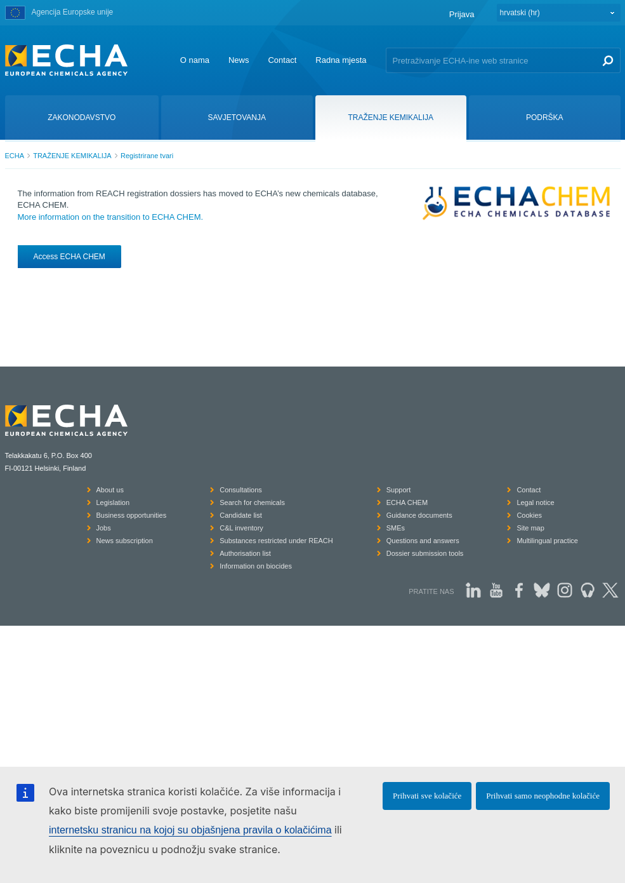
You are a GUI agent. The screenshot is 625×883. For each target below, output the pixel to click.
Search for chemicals (252, 502)
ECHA (15, 155)
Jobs (103, 528)
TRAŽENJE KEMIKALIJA (72, 155)
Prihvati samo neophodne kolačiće (543, 795)
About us (110, 490)
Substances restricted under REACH (276, 540)
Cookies (529, 515)
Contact (282, 60)
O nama (194, 60)
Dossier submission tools (425, 553)
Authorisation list (245, 553)
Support (398, 490)
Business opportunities (131, 515)
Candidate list (241, 515)
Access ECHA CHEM (69, 256)
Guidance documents (419, 515)
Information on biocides (256, 566)
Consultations (241, 490)
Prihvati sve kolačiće (427, 795)
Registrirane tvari (147, 155)
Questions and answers (422, 540)
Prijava (462, 14)
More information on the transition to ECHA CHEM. (111, 217)
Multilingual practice (547, 540)
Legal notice (535, 502)
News (238, 60)
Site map (530, 528)
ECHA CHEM (407, 502)
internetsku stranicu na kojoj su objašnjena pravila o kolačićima (190, 830)
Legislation (113, 502)
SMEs (395, 528)
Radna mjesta (340, 60)
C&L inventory (241, 528)
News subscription (124, 540)
